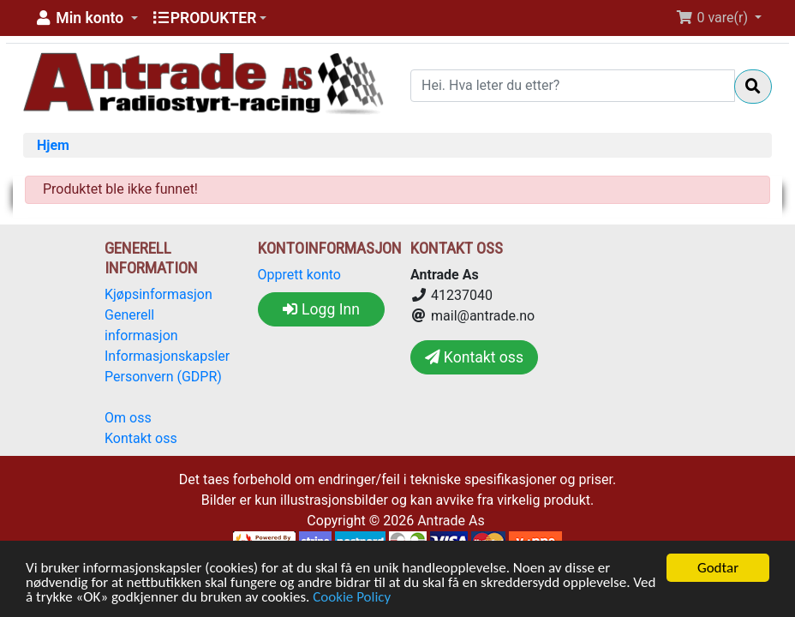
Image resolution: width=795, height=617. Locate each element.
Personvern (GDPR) (163, 376)
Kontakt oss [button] (474, 357)
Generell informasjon (141, 325)
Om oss (128, 418)
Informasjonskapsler (167, 356)
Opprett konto (299, 275)
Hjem (53, 145)
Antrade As (451, 520)
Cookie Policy (352, 598)
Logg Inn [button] (321, 309)
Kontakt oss (141, 438)
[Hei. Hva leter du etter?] (572, 85)
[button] (86, 18)
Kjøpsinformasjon (158, 294)
